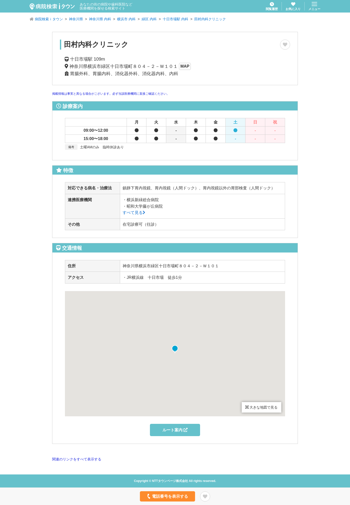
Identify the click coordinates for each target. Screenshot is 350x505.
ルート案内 (175, 430)
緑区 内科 (149, 19)
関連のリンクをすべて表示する (76, 459)
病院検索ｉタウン (49, 19)
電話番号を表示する (167, 496)
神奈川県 (76, 19)
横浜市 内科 (126, 19)
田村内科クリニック (210, 19)
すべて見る (134, 212)
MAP (185, 66)
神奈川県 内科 (100, 19)
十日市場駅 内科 (175, 19)
